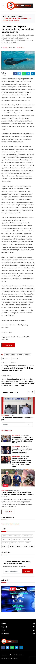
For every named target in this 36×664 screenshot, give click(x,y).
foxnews (5, 47)
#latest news (27, 535)
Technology (21, 16)
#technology (10, 355)
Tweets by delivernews (10, 524)
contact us (4, 655)
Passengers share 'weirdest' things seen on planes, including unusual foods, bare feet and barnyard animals (18, 366)
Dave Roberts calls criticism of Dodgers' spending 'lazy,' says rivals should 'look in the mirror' (23, 440)
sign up (27, 571)
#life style (26, 539)
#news (19, 355)
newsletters (20, 655)
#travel (27, 355)
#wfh (28, 542)
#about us (6, 358)
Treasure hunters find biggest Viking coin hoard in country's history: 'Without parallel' (17, 494)
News (13, 16)
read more (8, 511)
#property (16, 539)
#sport (13, 542)
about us (12, 655)
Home (6, 16)
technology (20, 47)
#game (21, 542)
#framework (28, 546)
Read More (8, 345)
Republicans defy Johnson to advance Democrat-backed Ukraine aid (22, 450)
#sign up (16, 358)
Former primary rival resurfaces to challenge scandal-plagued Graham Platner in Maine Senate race (21, 462)
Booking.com (6, 430)
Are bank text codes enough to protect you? (16, 419)
